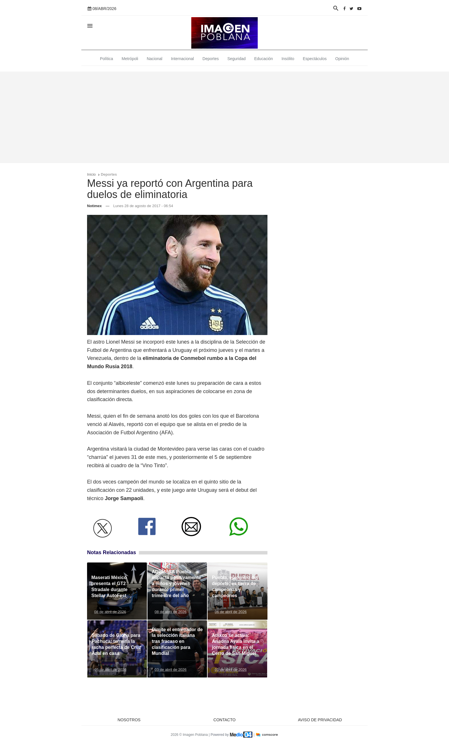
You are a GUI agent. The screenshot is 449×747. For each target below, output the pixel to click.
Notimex (94, 206)
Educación (263, 58)
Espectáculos (315, 58)
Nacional (154, 58)
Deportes (210, 58)
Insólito (287, 58)
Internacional (182, 58)
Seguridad (236, 58)
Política (106, 58)
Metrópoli (130, 58)
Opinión (342, 58)
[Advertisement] (224, 117)
